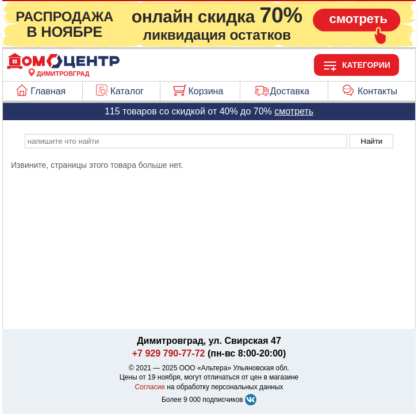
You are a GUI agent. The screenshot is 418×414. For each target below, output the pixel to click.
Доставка (290, 91)
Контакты (377, 91)
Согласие (150, 387)
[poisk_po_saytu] (186, 141)
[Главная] (63, 66)
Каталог (127, 91)
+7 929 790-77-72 (168, 353)
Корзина (205, 91)
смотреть (293, 111)
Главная (48, 91)
